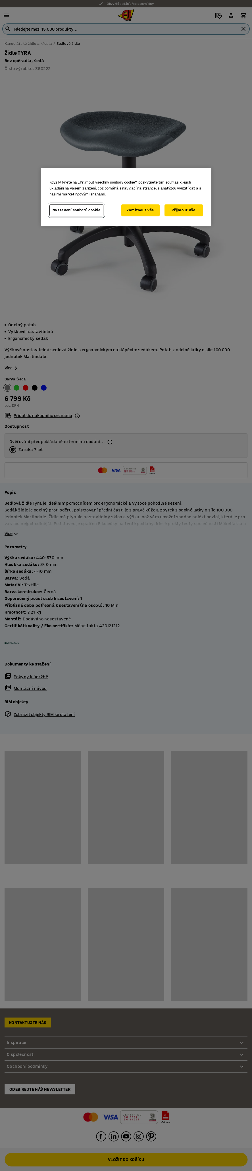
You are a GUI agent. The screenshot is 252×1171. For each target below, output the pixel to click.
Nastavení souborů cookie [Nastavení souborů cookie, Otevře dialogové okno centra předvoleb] (77, 210)
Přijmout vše (183, 210)
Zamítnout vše (140, 210)
